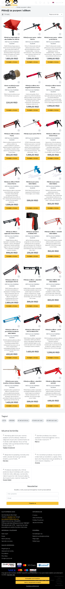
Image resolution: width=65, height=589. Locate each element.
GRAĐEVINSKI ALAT (8, 7)
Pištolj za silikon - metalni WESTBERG (53, 232)
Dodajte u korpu (11, 62)
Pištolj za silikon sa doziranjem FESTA (11, 281)
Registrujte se (6, 548)
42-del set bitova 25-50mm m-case (28, 420)
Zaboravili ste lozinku (8, 551)
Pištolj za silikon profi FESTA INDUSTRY (32, 330)
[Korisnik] (44, 2)
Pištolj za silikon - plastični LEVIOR (32, 382)
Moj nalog (4, 556)
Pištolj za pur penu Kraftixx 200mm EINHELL (11, 382)
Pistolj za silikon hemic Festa (53, 86)
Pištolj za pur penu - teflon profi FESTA (53, 38)
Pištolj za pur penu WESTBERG (32, 183)
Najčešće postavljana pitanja (40, 536)
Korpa (3, 536)
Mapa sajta (35, 538)
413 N (4, 420)
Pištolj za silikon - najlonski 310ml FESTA (11, 232)
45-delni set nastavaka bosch (55, 420)
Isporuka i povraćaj (7, 541)
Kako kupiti (5, 534)
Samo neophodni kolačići (32, 582)
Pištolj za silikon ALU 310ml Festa (53, 134)
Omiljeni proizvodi (7, 558)
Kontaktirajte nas (37, 534)
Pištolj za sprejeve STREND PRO (32, 232)
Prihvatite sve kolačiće (32, 578)
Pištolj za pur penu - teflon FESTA (32, 38)
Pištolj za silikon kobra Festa (11, 134)
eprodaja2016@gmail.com (10, 519)
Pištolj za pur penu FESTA (32, 133)
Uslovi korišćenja (37, 517)
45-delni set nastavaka (39, 420)
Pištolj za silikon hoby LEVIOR (53, 382)
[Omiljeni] (40, 2)
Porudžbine (5, 553)
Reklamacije (36, 541)
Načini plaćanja (6, 538)
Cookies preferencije (32, 586)
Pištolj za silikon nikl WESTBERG (53, 281)
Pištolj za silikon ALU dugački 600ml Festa (32, 86)
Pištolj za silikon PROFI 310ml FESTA (12, 183)
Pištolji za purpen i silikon (12, 42)
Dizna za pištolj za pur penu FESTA (11, 86)
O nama (34, 515)
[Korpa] (48, 2)
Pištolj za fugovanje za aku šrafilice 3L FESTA (11, 38)
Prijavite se (32, 503)
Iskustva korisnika (37, 522)
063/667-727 (11, 517)
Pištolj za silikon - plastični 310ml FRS (32, 281)
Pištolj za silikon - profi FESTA (53, 330)
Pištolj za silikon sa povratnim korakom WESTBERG (12, 331)
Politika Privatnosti (38, 520)
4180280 (11, 420)
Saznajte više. (11, 575)
